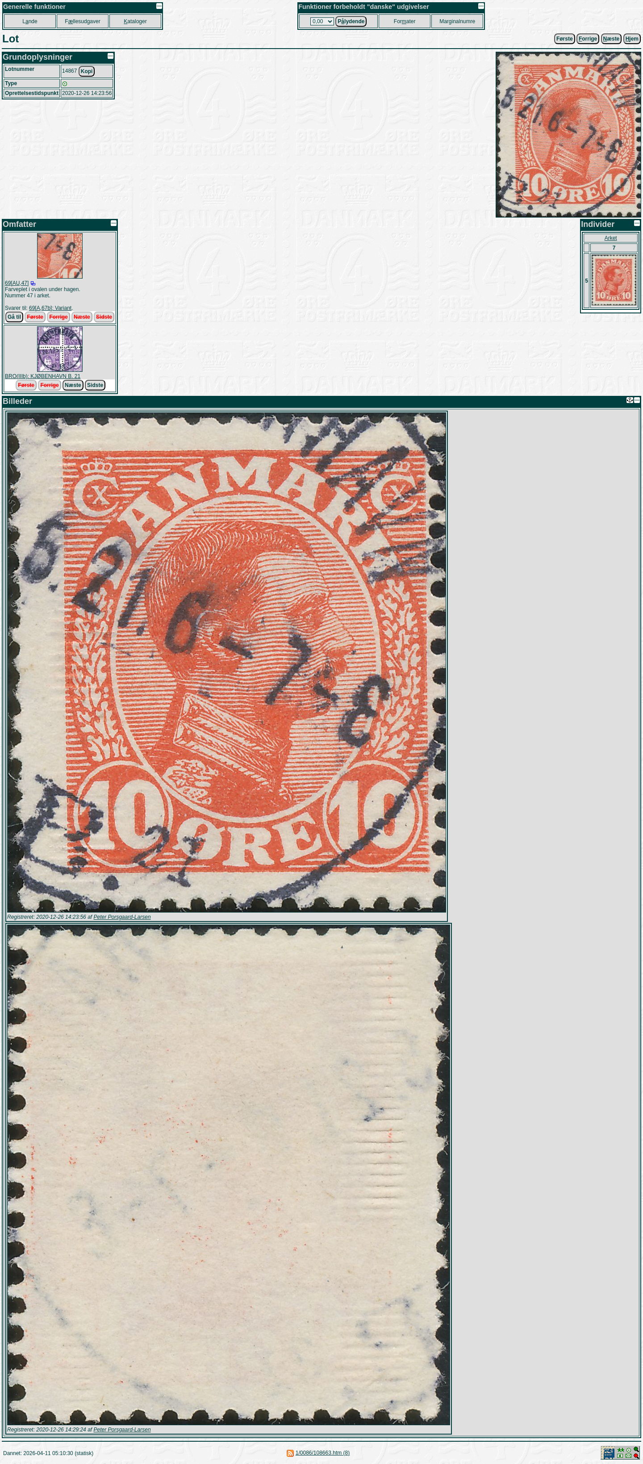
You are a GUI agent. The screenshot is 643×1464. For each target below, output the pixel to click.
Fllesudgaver (82, 21)
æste (611, 39)
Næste (82, 317)
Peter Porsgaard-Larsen (121, 917)
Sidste (104, 317)
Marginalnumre (457, 21)
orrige (588, 39)
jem (632, 39)
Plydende (351, 21)
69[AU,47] (17, 283)
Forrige (58, 317)
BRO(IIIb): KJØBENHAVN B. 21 (42, 376)
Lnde (29, 21)
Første (564, 39)
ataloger (135, 21)
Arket (611, 238)
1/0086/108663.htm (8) (323, 1453)
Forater (405, 21)
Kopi (87, 71)
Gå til (14, 317)
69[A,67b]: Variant (50, 308)
